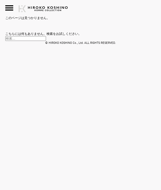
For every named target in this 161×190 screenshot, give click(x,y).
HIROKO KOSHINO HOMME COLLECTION (43, 10)
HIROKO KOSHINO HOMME (131, 11)
